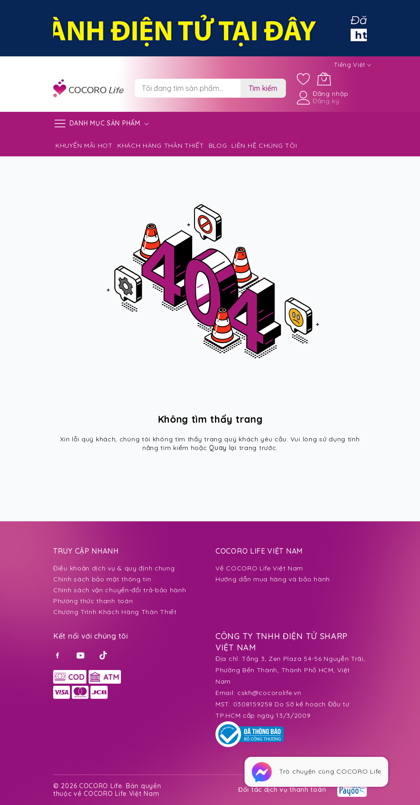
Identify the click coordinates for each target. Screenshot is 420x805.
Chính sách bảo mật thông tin (102, 579)
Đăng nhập (330, 94)
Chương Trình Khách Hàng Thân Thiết (115, 612)
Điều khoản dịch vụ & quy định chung (114, 568)
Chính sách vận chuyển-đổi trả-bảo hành (119, 590)
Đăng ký (326, 101)
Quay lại (223, 448)
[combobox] (187, 88)
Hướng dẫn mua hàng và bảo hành (272, 579)
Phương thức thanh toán (93, 601)
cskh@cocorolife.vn (269, 693)
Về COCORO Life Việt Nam (259, 568)
